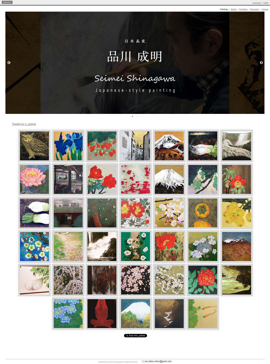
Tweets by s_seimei (24, 124)
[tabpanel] (134, 63)
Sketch (234, 9)
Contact (265, 9)
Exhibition (243, 9)
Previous (9, 63)
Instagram (256, 3)
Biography (254, 9)
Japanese (7, 2)
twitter (266, 3)
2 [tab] (137, 116)
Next (261, 63)
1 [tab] (132, 116)
